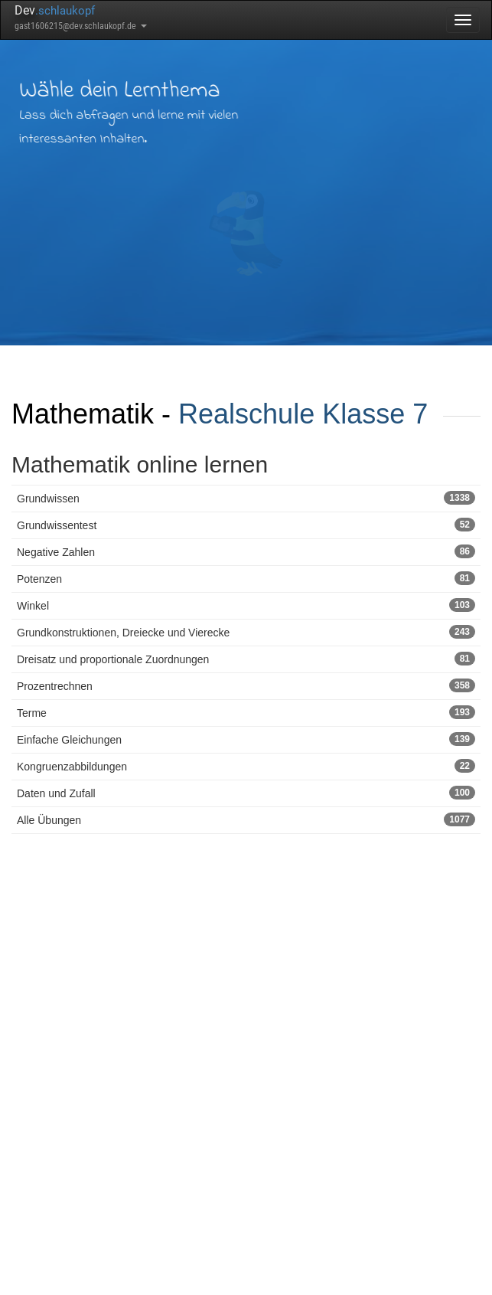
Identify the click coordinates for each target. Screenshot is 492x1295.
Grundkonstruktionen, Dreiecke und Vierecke (246, 632)
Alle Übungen (246, 819)
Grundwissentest (246, 524)
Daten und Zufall (246, 793)
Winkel (246, 605)
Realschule (246, 414)
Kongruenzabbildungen (246, 766)
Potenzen (246, 578)
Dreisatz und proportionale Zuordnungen (246, 658)
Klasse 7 (375, 414)
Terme (246, 712)
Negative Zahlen (246, 551)
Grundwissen (246, 498)
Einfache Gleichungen (246, 739)
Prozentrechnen (246, 685)
